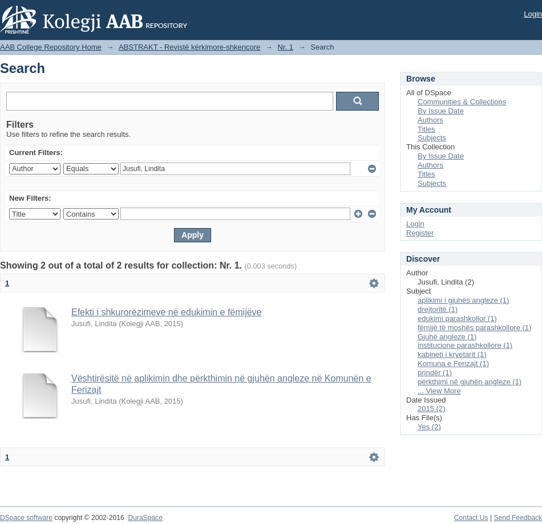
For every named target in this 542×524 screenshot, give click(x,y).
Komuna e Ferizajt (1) (453, 363)
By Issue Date (441, 111)
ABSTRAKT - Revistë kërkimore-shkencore (189, 47)
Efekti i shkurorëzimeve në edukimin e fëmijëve (166, 312)
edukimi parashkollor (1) (457, 318)
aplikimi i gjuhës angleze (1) (463, 300)
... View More (439, 391)
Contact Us (471, 518)
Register (420, 233)
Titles (426, 129)
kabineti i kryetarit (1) (452, 354)
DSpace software (26, 518)
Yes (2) (429, 427)
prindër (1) (435, 372)
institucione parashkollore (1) (465, 345)
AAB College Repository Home (51, 47)
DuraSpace (145, 518)
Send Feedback (518, 518)
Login (533, 14)
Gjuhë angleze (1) (447, 336)
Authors (430, 120)
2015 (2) (431, 408)
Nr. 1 (285, 47)
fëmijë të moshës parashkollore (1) (474, 327)
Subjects (432, 137)
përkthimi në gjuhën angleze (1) (469, 381)
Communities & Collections (462, 102)
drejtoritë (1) (438, 309)
